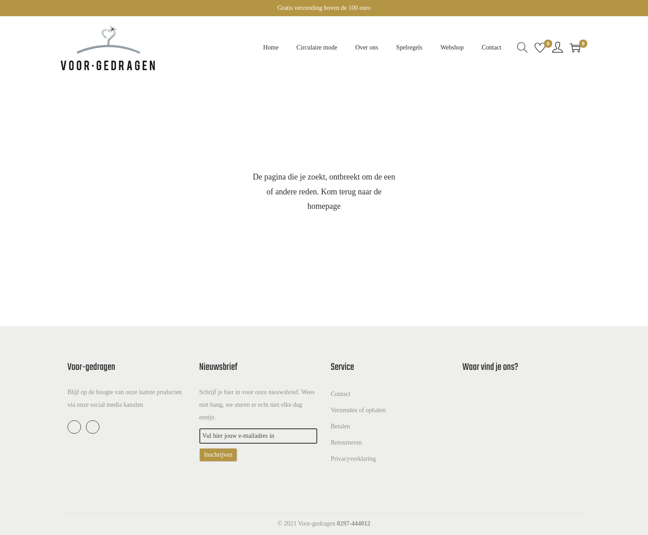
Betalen (340, 426)
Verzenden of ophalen (358, 410)
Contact (341, 394)
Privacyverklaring (353, 458)
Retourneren (346, 442)
